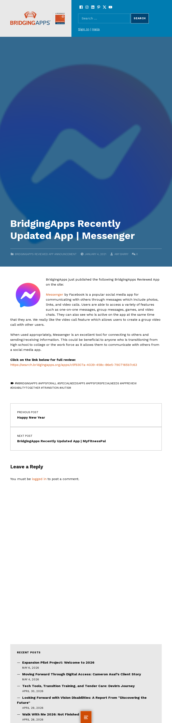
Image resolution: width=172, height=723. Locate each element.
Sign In (83, 29)
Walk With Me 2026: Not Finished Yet (54, 714)
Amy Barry (121, 254)
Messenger (54, 294)
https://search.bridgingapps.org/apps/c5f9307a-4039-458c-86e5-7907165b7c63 (73, 365)
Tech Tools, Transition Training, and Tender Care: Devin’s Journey (78, 686)
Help (96, 29)
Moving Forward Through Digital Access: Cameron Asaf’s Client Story (81, 674)
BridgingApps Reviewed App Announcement (46, 254)
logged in (39, 479)
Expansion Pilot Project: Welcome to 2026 (58, 662)
